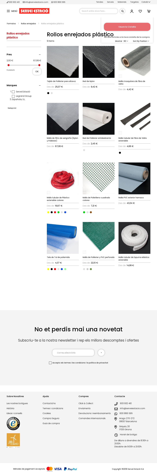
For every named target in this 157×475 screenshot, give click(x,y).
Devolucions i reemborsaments (95, 413)
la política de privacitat (97, 362)
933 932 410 (13, 2)
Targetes (134, 2)
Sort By (136, 41)
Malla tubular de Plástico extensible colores (58, 199)
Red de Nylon (89, 81)
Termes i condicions (53, 408)
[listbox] (63, 93)
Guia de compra (51, 423)
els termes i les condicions (73, 362)
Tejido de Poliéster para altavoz (61, 81)
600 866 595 (58, 2)
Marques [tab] (12, 85)
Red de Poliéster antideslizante (97, 138)
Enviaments (85, 408)
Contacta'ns (49, 403)
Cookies (47, 413)
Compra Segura (51, 418)
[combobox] (99, 11)
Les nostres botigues (17, 403)
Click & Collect (86, 403)
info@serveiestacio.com (35, 2)
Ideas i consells (14, 413)
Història (10, 408)
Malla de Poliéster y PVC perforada (98, 257)
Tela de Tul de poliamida (58, 257)
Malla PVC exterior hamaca (131, 197)
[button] (145, 2)
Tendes (99, 2)
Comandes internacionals (92, 418)
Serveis (110, 2)
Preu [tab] (9, 54)
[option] (48, 93)
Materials (122, 2)
